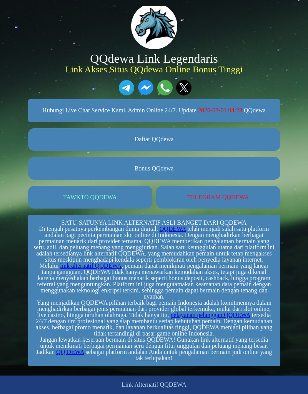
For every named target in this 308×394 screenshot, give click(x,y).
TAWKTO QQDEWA (90, 197)
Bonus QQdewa (154, 168)
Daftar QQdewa (154, 139)
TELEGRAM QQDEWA (218, 197)
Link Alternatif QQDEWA (154, 385)
